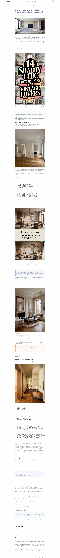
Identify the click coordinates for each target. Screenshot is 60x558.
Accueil (16, 5)
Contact (35, 1)
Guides (25, 1)
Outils (28, 1)
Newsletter (53, 1)
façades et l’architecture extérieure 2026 (22, 492)
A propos (31, 1)
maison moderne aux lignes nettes (28, 173)
